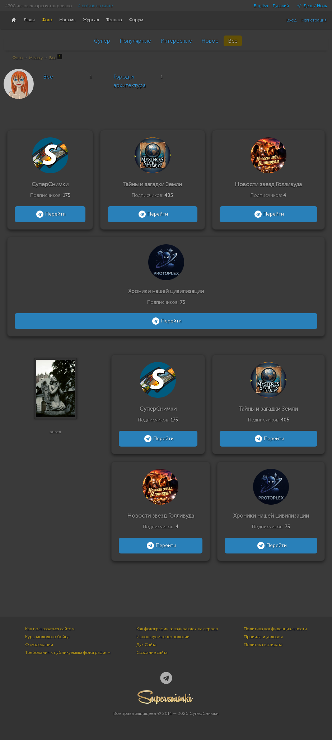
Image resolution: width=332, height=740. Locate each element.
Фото (18, 57)
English (261, 5)
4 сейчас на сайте (95, 5)
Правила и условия (263, 636)
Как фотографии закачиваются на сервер (177, 628)
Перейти (50, 214)
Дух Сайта (146, 644)
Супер (102, 41)
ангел (55, 434)
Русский (281, 5)
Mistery (36, 57)
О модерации (39, 644)
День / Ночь (310, 5)
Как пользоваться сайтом (50, 628)
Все (233, 41)
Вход (291, 20)
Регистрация (314, 20)
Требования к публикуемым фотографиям (68, 652)
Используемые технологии (163, 636)
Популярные (135, 41)
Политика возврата (263, 644)
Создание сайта (152, 652)
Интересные (176, 41)
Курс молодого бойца (47, 636)
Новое (210, 41)
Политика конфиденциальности (275, 628)
